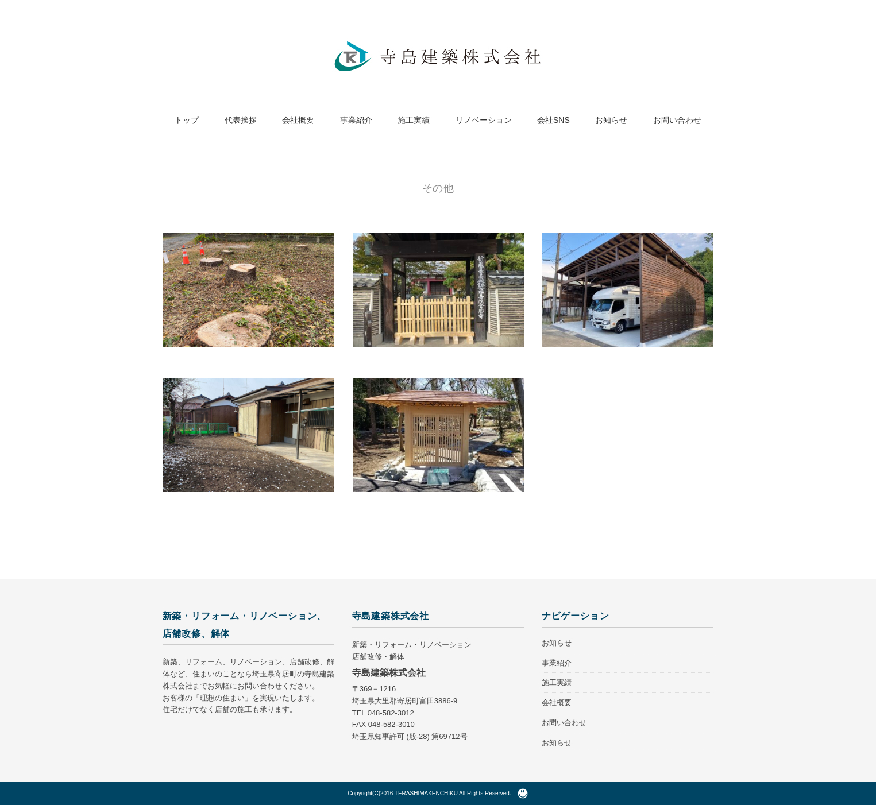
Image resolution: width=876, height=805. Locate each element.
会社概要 (298, 120)
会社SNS (553, 120)
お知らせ (611, 120)
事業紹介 (356, 120)
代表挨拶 (241, 120)
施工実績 (414, 120)
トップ (187, 120)
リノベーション (484, 120)
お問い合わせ (677, 120)
